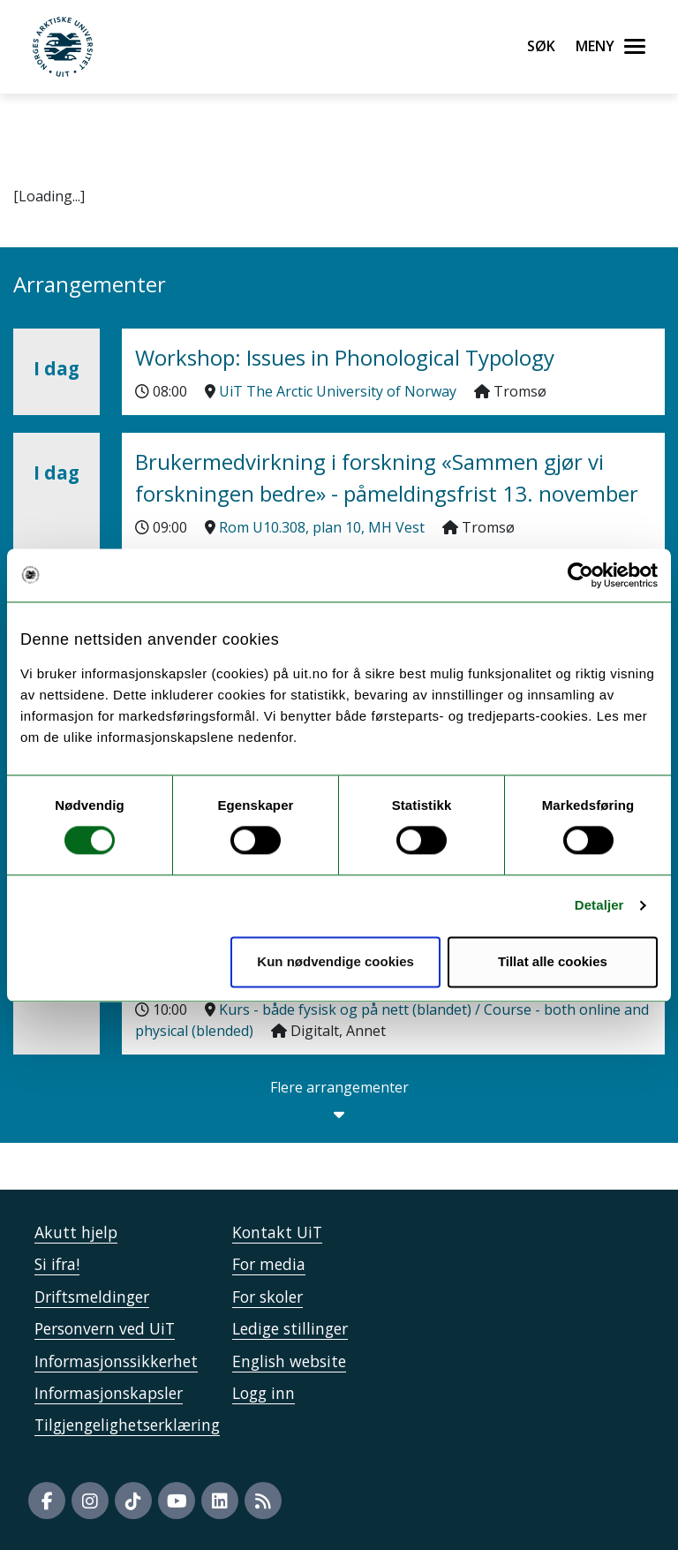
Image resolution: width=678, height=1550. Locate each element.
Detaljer (599, 905)
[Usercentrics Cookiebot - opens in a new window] (580, 575)
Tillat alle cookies (552, 961)
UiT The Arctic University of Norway (337, 391)
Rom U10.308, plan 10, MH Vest (322, 527)
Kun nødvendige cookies (335, 961)
